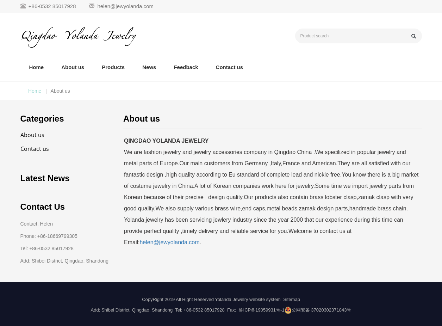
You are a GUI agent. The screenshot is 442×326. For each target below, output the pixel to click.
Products (113, 67)
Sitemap (291, 299)
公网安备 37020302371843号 (321, 310)
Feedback (186, 67)
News (149, 67)
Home (36, 67)
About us (72, 67)
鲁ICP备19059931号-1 (262, 310)
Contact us (229, 67)
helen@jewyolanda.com (125, 6)
